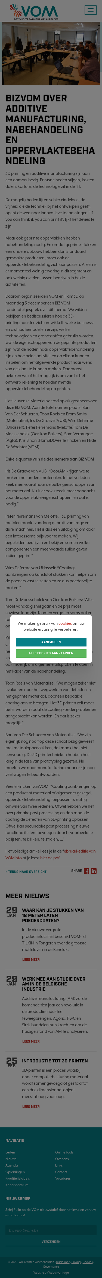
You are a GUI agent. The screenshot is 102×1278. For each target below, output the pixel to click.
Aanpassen (51, 642)
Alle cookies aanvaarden (51, 653)
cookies (65, 623)
